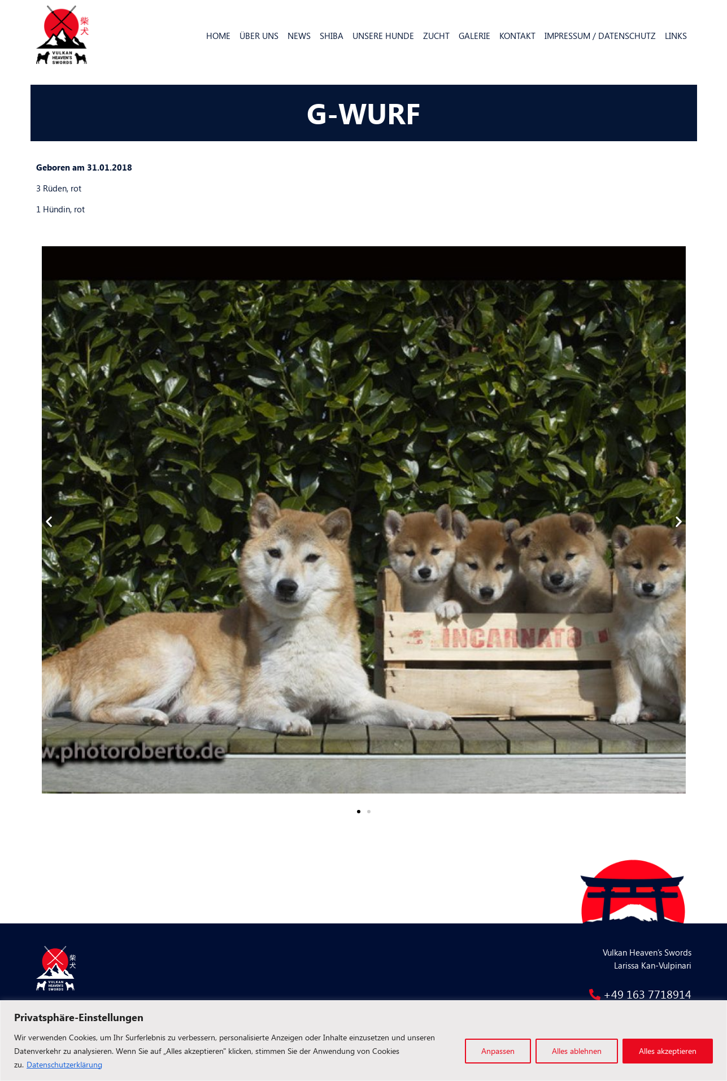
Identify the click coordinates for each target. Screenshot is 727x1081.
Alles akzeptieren (667, 1050)
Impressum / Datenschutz (600, 35)
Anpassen (498, 1050)
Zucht (436, 35)
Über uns (259, 35)
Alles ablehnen (577, 1050)
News (299, 35)
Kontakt (517, 35)
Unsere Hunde (383, 35)
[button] (358, 811)
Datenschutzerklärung (64, 1064)
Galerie (474, 35)
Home (218, 35)
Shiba (331, 35)
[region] (363, 1040)
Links (676, 35)
